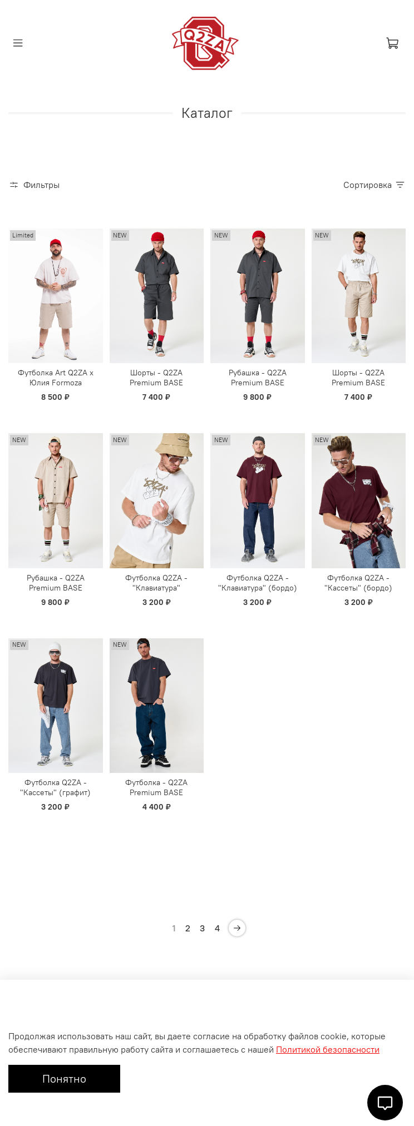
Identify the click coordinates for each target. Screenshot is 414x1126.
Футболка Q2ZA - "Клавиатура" (156, 583)
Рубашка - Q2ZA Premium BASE (258, 378)
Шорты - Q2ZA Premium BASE (156, 378)
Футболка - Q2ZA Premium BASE (156, 787)
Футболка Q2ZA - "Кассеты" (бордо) (358, 583)
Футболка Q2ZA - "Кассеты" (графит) (55, 787)
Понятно (64, 1078)
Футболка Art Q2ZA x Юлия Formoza (55, 378)
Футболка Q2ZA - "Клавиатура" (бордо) (257, 583)
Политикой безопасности (327, 1049)
